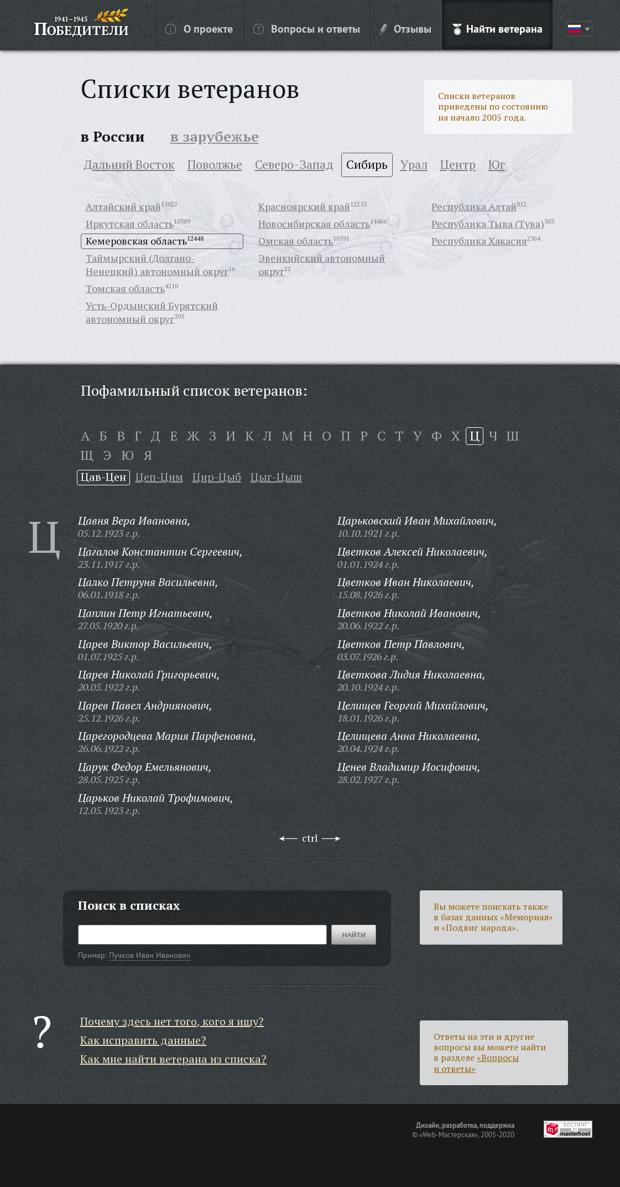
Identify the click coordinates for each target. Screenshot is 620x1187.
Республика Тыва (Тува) (487, 223)
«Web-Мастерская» (448, 1134)
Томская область (125, 288)
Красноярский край (304, 206)
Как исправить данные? (143, 1040)
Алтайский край (123, 206)
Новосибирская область (314, 223)
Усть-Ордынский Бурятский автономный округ (152, 312)
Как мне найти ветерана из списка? (173, 1058)
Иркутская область (130, 223)
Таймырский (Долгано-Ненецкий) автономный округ (157, 264)
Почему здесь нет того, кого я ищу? (172, 1021)
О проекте (199, 28)
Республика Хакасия (479, 240)
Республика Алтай (474, 206)
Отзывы (405, 28)
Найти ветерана (497, 28)
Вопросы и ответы (306, 28)
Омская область (295, 240)
